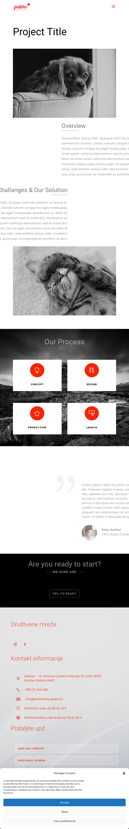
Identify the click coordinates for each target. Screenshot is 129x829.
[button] (124, 773)
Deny (64, 811)
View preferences (65, 821)
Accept (64, 802)
